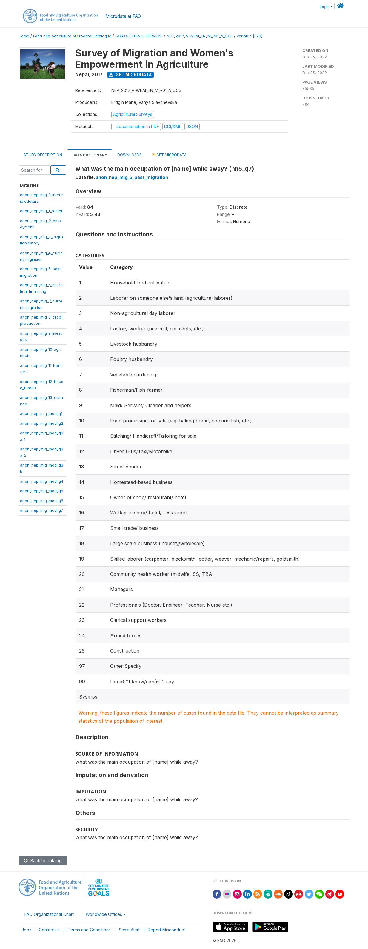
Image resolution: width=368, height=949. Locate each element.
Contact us (49, 929)
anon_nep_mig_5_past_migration (132, 177)
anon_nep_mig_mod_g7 (41, 510)
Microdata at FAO (123, 16)
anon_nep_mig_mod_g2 (41, 423)
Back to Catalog (43, 860)
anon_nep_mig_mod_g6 (41, 500)
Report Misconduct (166, 929)
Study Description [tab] (43, 155)
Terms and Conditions (89, 929)
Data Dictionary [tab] (89, 155)
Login (324, 6)
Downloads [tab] (129, 155)
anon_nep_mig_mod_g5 (41, 490)
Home (24, 36)
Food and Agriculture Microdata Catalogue (72, 36)
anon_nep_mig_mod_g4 (41, 481)
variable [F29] (249, 36)
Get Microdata (130, 74)
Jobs (26, 929)
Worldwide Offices (104, 914)
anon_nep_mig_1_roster (41, 210)
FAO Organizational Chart (49, 914)
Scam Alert (129, 929)
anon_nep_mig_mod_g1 (41, 413)
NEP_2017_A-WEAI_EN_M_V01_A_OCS (200, 36)
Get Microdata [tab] (169, 154)
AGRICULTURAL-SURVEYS (139, 36)
